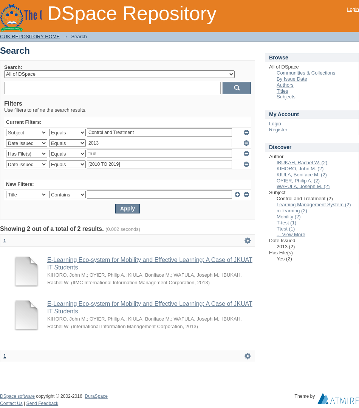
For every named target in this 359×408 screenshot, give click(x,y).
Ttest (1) (286, 229)
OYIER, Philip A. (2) (298, 181)
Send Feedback (42, 403)
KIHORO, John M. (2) (300, 168)
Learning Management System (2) (314, 204)
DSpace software (17, 396)
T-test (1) (286, 223)
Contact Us (11, 403)
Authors (285, 85)
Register (278, 129)
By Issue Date (292, 79)
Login (353, 9)
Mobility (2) (289, 217)
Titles (282, 91)
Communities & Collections (306, 73)
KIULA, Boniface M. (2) (302, 175)
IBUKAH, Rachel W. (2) (302, 162)
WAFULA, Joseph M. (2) (303, 186)
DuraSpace (96, 396)
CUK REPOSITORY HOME (30, 36)
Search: (13, 67)
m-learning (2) (292, 210)
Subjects (286, 97)
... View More (291, 234)
